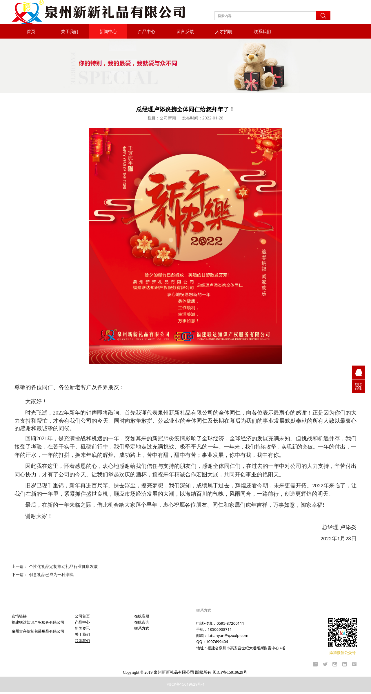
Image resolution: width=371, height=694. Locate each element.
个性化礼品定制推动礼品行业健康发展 (63, 566)
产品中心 (146, 31)
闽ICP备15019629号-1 (185, 684)
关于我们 (69, 31)
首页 (31, 31)
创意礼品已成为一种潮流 (51, 574)
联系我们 (262, 31)
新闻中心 (108, 31)
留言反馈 (185, 31)
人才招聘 (223, 31)
